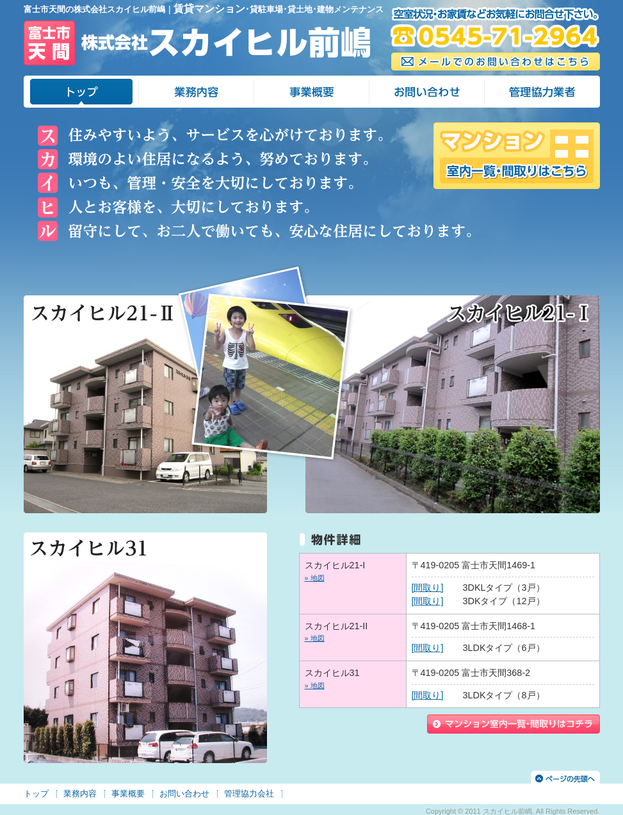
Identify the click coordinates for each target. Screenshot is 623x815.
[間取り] (428, 587)
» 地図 (315, 578)
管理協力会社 (249, 793)
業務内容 (80, 793)
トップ (36, 793)
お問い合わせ (184, 793)
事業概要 (128, 793)
